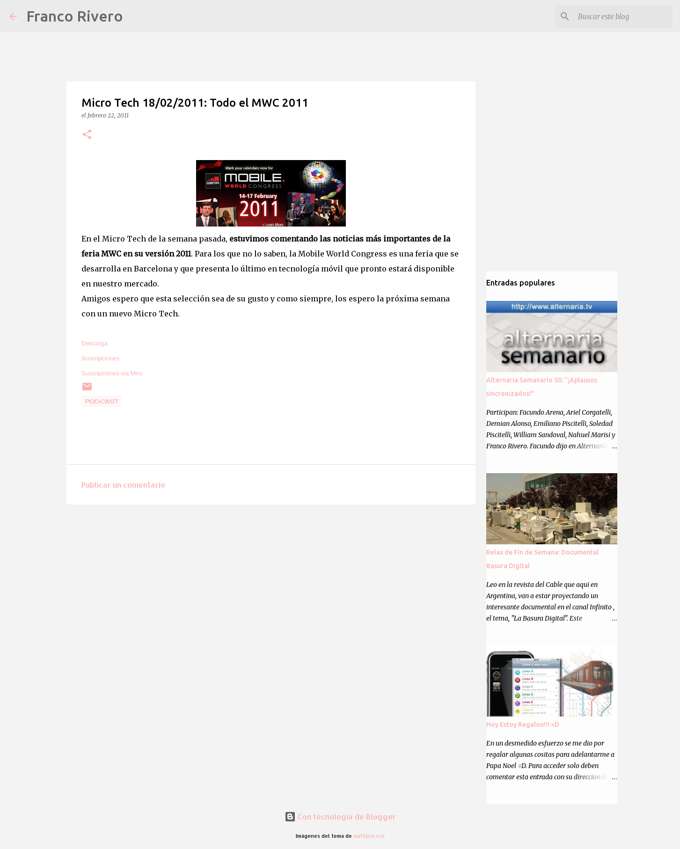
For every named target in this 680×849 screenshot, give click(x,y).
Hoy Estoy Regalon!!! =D (522, 724)
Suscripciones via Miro (111, 373)
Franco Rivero (74, 15)
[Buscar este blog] (623, 16)
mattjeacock (369, 835)
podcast (101, 401)
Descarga (94, 343)
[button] (87, 135)
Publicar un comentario (123, 485)
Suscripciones (100, 358)
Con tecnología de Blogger (340, 816)
